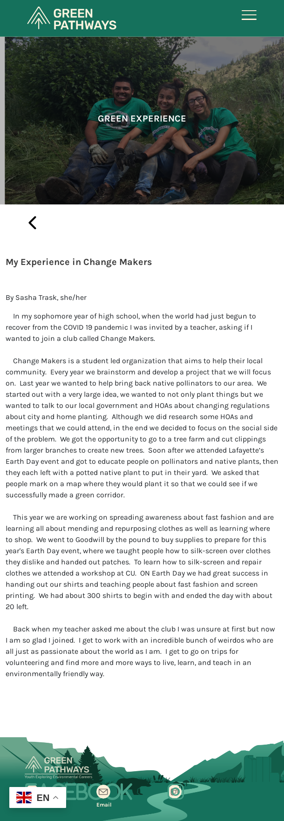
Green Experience (142, 118)
